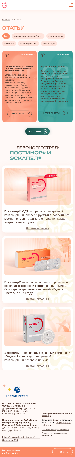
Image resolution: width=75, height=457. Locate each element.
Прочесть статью (19, 115)
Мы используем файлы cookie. (11, 451)
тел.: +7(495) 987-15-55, (19, 427)
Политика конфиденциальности (57, 430)
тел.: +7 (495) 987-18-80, (19, 409)
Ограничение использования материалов (56, 435)
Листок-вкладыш (37, 230)
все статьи (37, 132)
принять (62, 451)
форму (56, 420)
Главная (6, 19)
